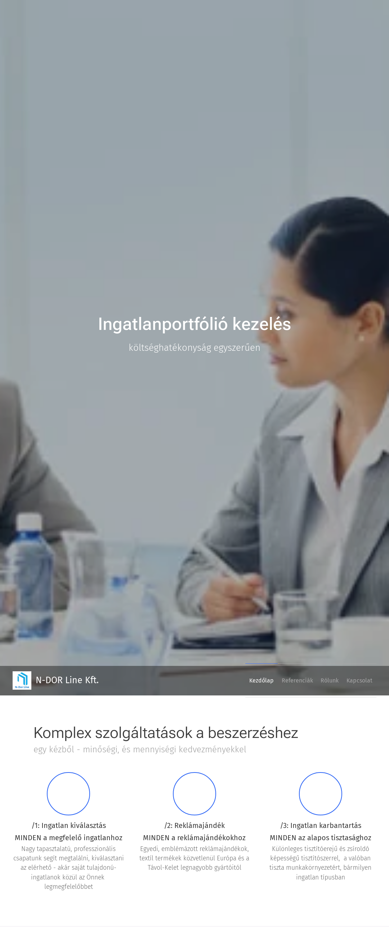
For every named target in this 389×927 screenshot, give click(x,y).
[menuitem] (243, 680)
